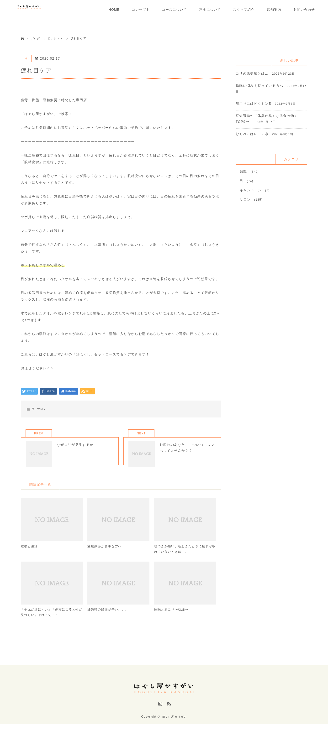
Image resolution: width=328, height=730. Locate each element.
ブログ (36, 38)
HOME (114, 9)
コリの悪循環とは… (252, 73)
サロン (42, 409)
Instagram (159, 711)
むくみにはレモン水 (252, 134)
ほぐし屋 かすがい (174, 723)
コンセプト (141, 9)
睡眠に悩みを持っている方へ (259, 86)
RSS (168, 711)
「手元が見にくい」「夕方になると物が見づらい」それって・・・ (50, 620)
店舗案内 (274, 9)
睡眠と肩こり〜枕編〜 (172, 617)
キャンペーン (251, 190)
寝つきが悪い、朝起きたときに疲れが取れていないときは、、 (183, 556)
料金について (210, 9)
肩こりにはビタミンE (253, 103)
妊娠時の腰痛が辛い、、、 (109, 617)
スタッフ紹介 (243, 9)
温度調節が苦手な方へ (105, 553)
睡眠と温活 (30, 553)
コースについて (174, 9)
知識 (243, 171)
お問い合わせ (304, 9)
